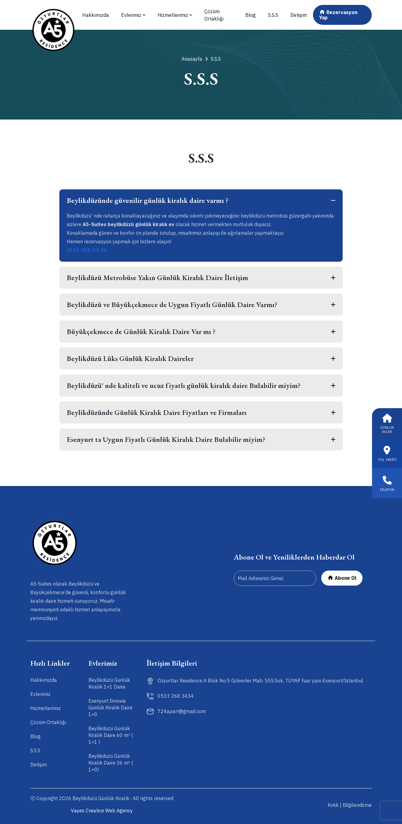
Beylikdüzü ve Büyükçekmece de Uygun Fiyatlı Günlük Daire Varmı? (172, 304)
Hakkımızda (95, 15)
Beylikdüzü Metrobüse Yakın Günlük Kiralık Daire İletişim (157, 277)
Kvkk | (334, 805)
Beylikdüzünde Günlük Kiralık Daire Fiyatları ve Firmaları (157, 412)
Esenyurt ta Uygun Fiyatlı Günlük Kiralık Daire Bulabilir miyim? (166, 439)
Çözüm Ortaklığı (214, 15)
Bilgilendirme (357, 805)
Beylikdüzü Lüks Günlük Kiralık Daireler (130, 358)
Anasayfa (194, 58)
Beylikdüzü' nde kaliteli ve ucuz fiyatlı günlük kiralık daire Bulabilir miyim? (183, 385)
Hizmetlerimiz (175, 15)
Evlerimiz (133, 15)
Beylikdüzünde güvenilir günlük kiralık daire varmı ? (147, 200)
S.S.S (273, 15)
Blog (250, 15)
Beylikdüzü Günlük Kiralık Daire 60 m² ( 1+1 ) (110, 735)
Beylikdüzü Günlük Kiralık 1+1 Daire (109, 683)
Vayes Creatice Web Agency (102, 810)
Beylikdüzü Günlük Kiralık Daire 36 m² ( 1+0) (110, 763)
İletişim (298, 15)
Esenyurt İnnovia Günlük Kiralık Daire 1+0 (110, 707)
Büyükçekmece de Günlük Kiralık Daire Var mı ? (141, 331)
